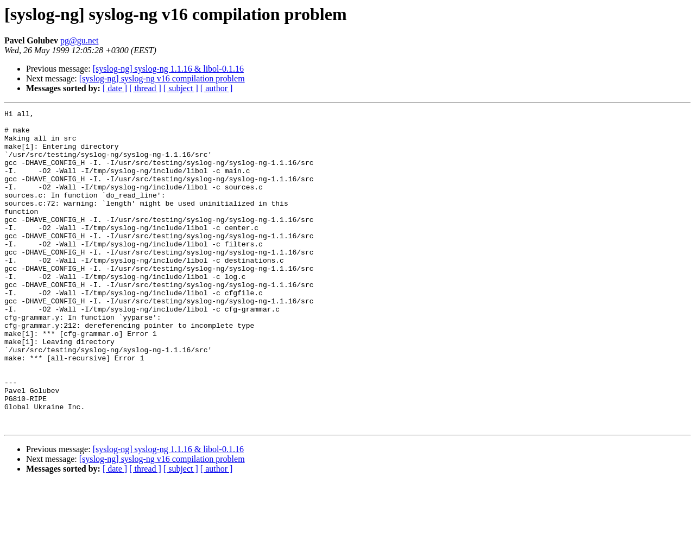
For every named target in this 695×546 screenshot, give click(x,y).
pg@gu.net (79, 40)
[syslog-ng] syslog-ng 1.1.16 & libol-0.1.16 (168, 68)
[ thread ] (145, 88)
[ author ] (216, 88)
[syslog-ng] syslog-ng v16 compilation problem (162, 78)
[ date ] (115, 88)
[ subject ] (180, 88)
